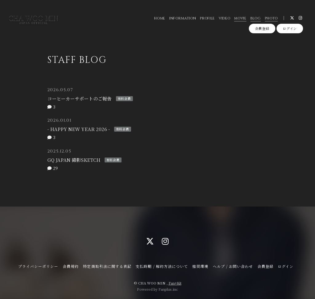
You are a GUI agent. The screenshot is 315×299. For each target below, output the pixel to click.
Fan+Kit (175, 283)
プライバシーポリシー (38, 266)
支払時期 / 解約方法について (162, 266)
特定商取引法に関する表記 (107, 266)
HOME (159, 18)
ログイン (290, 28)
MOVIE (240, 18)
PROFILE (207, 18)
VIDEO (224, 18)
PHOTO (271, 18)
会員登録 (262, 28)
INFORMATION (182, 18)
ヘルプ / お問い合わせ (233, 266)
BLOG (255, 18)
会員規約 (71, 266)
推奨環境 (200, 266)
